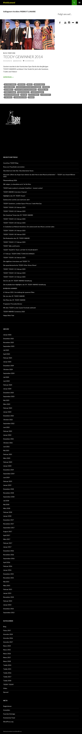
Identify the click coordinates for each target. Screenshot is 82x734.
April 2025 (6, 354)
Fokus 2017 (7, 630)
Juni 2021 (6, 446)
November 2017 (8, 524)
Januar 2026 (7, 335)
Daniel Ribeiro (9, 87)
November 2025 (8, 342)
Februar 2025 (7, 358)
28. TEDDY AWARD (10, 84)
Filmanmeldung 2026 (10, 180)
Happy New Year (8, 315)
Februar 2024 (7, 385)
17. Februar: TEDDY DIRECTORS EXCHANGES (19, 254)
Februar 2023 (7, 408)
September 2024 (8, 373)
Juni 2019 (6, 477)
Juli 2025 (6, 350)
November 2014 (8, 597)
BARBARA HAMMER (10, 288)
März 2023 (6, 404)
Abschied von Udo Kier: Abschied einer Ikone (18, 171)
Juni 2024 (6, 381)
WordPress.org (8, 722)
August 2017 (7, 531)
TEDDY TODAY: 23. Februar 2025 (14, 207)
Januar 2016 (7, 570)
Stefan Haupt (45, 94)
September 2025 (8, 346)
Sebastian (18, 61)
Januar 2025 (7, 362)
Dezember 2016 (8, 551)
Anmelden (6, 710)
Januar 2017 (7, 547)
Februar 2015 (7, 589)
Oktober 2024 (8, 369)
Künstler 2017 (8, 642)
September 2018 (8, 497)
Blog (5, 53)
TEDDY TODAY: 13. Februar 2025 (14, 277)
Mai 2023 (6, 400)
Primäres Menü (79, 2)
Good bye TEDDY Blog (10, 163)
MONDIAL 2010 (43, 89)
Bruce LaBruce (39, 84)
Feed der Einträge (9, 714)
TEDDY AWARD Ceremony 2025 (14, 311)
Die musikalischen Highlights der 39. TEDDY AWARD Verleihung (24, 284)
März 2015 (6, 585)
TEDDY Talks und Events (11, 246)
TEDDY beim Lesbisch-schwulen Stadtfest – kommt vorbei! (23, 188)
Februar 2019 (7, 481)
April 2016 (6, 562)
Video (5, 688)
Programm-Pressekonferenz (12, 304)
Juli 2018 (6, 501)
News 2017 (7, 657)
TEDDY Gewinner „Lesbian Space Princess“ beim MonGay (22, 203)
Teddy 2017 (7, 677)
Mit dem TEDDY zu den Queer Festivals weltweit (19, 308)
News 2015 (7, 650)
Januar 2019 (7, 485)
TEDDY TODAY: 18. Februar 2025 (14, 234)
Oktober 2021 (8, 443)
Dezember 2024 (8, 365)
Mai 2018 (6, 504)
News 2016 (7, 653)
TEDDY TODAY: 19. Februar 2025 (14, 230)
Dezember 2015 (8, 574)
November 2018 (8, 493)
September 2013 (8, 612)
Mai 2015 (6, 582)
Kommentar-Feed (9, 718)
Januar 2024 (7, 389)
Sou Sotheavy (33, 94)
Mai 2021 (6, 450)
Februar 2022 (7, 431)
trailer (31, 97)
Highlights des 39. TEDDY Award (14, 196)
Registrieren (7, 706)
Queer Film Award (37, 92)
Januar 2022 (7, 435)
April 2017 (6, 535)
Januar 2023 (7, 412)
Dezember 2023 (8, 392)
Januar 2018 (7, 516)
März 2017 (6, 539)
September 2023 (8, 396)
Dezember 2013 (8, 609)
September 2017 (8, 528)
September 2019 (8, 474)
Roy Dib (23, 94)
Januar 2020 (7, 466)
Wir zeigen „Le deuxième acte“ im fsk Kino (17, 184)
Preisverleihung (23, 92)
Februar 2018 (7, 512)
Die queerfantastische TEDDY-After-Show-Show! (20, 265)
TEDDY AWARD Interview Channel (15, 192)
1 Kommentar (29, 61)
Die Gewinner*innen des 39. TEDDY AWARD (18, 215)
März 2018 (6, 508)
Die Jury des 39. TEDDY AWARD (14, 296)
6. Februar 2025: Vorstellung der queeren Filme (18, 292)
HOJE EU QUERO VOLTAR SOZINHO (26, 89)
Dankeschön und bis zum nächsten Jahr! (16, 200)
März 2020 (6, 458)
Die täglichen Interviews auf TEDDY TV (16, 261)
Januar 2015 (7, 593)
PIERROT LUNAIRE (10, 92)
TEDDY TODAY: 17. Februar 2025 (14, 242)
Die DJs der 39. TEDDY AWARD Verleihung (17, 281)
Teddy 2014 (11, 53)
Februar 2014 (7, 601)
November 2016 (8, 555)
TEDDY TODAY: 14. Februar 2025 (14, 273)
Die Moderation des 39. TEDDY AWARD (16, 238)
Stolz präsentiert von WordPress (12, 731)
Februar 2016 (7, 566)
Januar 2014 (7, 605)
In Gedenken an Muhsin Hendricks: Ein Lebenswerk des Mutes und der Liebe (28, 227)
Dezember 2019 (8, 470)
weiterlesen (8, 77)
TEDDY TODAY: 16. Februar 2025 (14, 257)
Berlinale (22, 84)
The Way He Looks (20, 97)
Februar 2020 (7, 462)
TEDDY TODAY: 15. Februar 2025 (14, 269)
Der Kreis (46, 87)
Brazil (30, 84)
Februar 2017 (7, 543)
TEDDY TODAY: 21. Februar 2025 (14, 219)
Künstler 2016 (8, 638)
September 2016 (8, 558)
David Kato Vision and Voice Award (28, 87)
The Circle (8, 97)
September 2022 (8, 423)
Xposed (5, 692)
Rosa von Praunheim (11, 94)
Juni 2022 (6, 427)
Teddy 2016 (7, 673)
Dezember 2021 (8, 439)
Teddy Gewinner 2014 (23, 57)
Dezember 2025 (8, 338)
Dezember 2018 (8, 489)
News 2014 (7, 646)
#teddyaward (9, 2)
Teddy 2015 (7, 669)
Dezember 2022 (8, 416)
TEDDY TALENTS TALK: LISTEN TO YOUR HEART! (20, 250)
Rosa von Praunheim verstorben (14, 167)
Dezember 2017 (8, 520)
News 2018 (7, 661)
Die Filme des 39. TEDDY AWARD (14, 300)
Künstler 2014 (8, 634)
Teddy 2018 (7, 680)
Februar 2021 (7, 454)
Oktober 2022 (8, 419)
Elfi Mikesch (9, 89)
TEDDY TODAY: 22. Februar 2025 (14, 211)
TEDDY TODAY (8, 684)
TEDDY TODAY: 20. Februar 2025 (14, 223)
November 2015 (8, 578)
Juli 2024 (6, 377)
